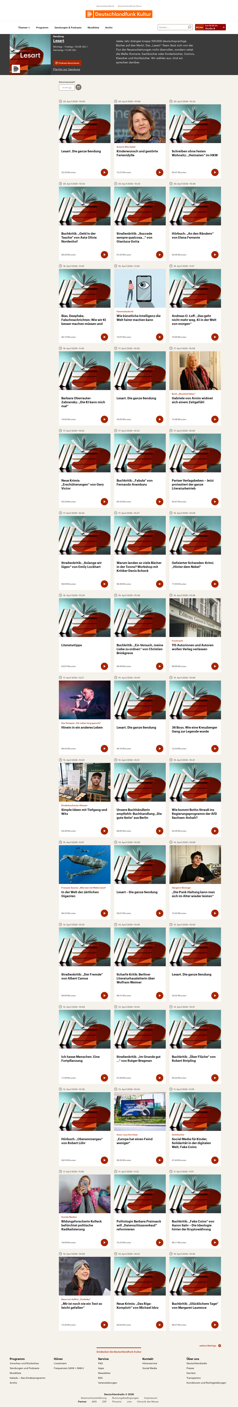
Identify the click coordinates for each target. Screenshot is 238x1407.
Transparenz (194, 1377)
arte (129, 1401)
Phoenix (117, 1401)
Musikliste (93, 27)
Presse (190, 1368)
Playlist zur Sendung (66, 69)
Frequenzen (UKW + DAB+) (69, 1368)
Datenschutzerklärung (94, 1397)
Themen (23, 27)
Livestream (60, 1363)
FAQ (100, 1363)
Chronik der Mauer (148, 1401)
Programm (42, 27)
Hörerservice (149, 1363)
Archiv (109, 27)
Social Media (149, 1368)
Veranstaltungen (107, 1382)
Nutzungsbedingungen (125, 1397)
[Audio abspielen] (104, 172)
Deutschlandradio (197, 1363)
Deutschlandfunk (105, 6)
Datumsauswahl (67, 82)
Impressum (150, 1397)
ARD (94, 1401)
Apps (101, 1368)
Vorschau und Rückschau (24, 1363)
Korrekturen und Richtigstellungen (206, 1382)
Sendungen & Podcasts (68, 27)
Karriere (191, 1372)
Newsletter (104, 1372)
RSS (100, 1377)
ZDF (104, 1401)
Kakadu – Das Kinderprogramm (27, 1377)
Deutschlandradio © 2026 (119, 1394)
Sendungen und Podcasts (24, 1368)
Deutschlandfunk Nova (129, 6)
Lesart (58, 41)
